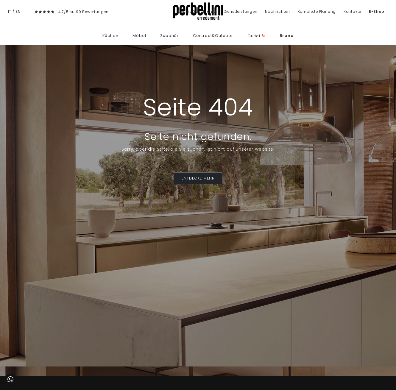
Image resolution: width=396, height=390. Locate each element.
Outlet (256, 36)
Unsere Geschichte (197, 11)
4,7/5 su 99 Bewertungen (83, 11)
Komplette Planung (317, 11)
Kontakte (352, 11)
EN (18, 11)
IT (10, 11)
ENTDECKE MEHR (198, 178)
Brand (287, 35)
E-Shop (376, 11)
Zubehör (169, 35)
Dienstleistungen (241, 11)
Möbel (139, 35)
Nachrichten (277, 11)
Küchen (110, 35)
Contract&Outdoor (213, 35)
